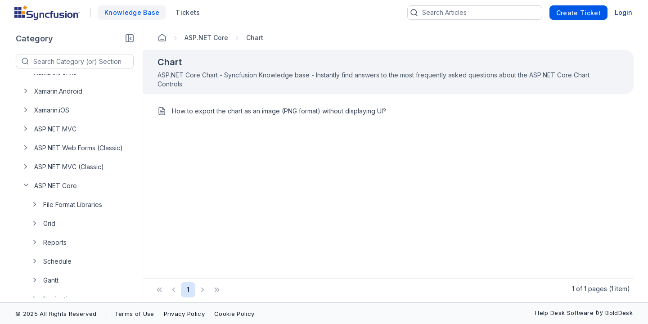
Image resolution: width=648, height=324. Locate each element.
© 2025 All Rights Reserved (55, 313)
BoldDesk (619, 312)
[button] (129, 39)
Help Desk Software (564, 312)
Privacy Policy (184, 313)
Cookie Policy (234, 313)
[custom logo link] (47, 12)
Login (623, 12)
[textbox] (83, 61)
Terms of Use (134, 313)
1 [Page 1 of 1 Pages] (188, 289)
